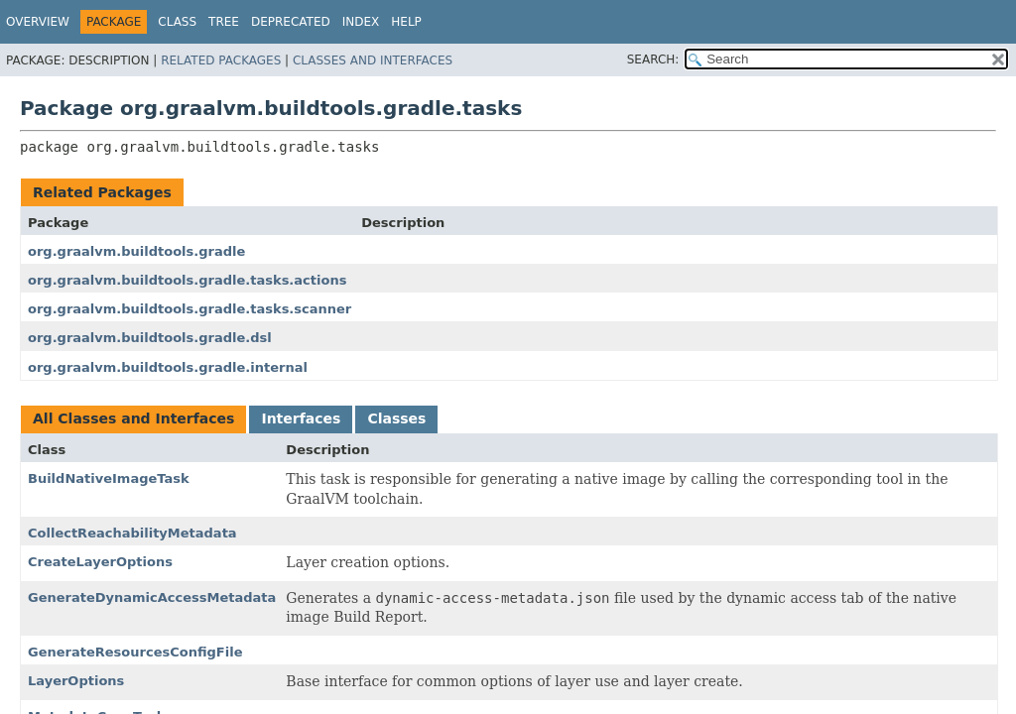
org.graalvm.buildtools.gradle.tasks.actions (187, 280)
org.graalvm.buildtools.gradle (136, 251)
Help (406, 22)
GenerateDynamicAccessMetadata (152, 597)
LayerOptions (76, 680)
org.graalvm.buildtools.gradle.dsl (150, 337)
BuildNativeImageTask (109, 478)
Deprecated (290, 22)
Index (361, 22)
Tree (223, 22)
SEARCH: (653, 59)
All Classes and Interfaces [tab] (133, 418)
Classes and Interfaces (372, 60)
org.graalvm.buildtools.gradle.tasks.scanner (189, 308)
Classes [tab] (396, 418)
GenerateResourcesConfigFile (135, 652)
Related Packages (221, 60)
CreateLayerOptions (100, 561)
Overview (37, 22)
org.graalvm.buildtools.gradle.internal (168, 367)
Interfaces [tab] (300, 418)
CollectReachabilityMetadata (132, 533)
